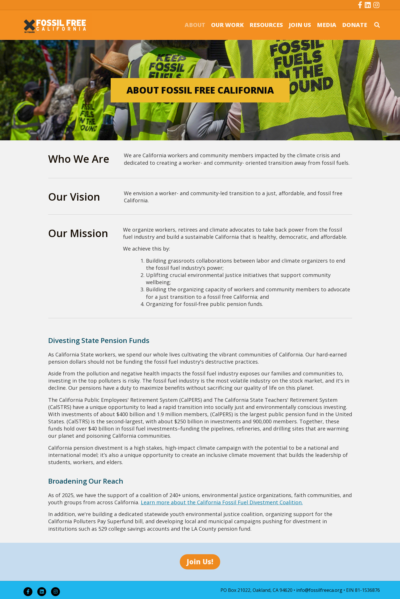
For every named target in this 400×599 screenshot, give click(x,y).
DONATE (354, 25)
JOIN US (300, 25)
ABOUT (195, 25)
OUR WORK (227, 25)
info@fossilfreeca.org (319, 590)
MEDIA (326, 25)
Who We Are (78, 159)
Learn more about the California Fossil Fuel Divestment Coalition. (222, 502)
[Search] (375, 25)
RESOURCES (266, 25)
